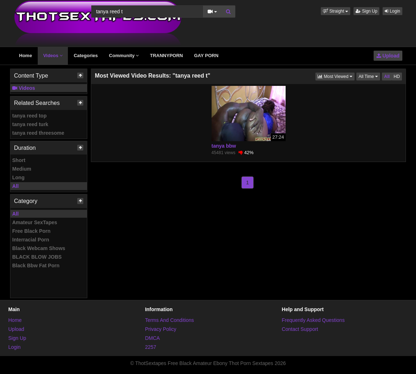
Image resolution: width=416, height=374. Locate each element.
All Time (369, 76)
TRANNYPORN (166, 55)
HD (397, 76)
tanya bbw (224, 146)
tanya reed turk (30, 124)
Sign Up (366, 11)
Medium (21, 169)
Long (18, 177)
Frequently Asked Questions (313, 320)
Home (25, 55)
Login (392, 11)
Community (124, 55)
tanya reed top (29, 116)
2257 (150, 347)
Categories (86, 55)
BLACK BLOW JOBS (37, 257)
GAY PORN (206, 55)
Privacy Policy (160, 329)
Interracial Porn (30, 240)
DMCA (152, 338)
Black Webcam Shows (38, 248)
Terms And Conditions (169, 320)
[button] (335, 11)
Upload (387, 56)
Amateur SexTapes (34, 222)
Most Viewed (336, 76)
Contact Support (300, 329)
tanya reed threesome (38, 133)
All (15, 186)
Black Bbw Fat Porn (35, 265)
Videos (53, 55)
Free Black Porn (31, 231)
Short (19, 160)
